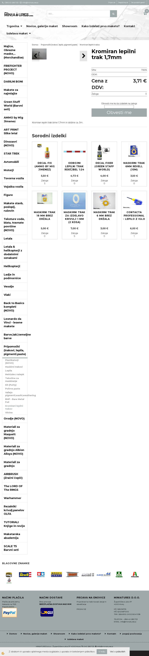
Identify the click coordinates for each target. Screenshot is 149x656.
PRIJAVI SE (81, 609)
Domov (35, 45)
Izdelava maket (17, 33)
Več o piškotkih (117, 651)
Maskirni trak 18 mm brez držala (44, 215)
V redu (102, 651)
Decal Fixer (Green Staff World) (104, 166)
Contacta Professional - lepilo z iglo (134, 215)
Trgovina (13, 26)
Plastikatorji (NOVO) (11, 361)
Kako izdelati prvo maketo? (101, 26)
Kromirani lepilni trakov (14, 407)
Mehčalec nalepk (14, 374)
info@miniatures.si (105, 646)
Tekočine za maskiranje (12, 379)
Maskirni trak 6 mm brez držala (104, 215)
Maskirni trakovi (14, 367)
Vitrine (9, 412)
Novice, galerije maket (42, 26)
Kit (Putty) (10, 385)
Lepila (8, 370)
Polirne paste (12, 388)
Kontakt (129, 26)
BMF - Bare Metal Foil (14, 400)
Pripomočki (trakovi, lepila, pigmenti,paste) (59, 45)
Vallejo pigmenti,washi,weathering (16, 394)
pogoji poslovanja (132, 634)
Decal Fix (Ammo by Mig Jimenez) (45, 166)
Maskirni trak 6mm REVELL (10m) (134, 166)
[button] (83, 56)
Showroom (69, 26)
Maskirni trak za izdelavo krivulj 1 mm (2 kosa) (74, 217)
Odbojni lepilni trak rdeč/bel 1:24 (74, 166)
